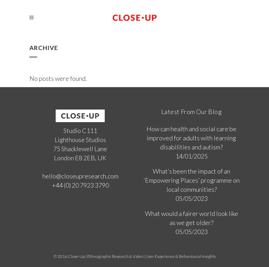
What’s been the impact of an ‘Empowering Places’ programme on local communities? (192, 180)
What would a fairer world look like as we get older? (191, 218)
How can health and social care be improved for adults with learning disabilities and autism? (191, 138)
